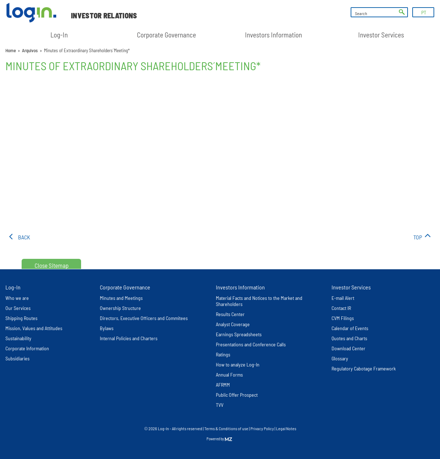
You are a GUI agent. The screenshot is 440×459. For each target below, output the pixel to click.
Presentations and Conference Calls (251, 344)
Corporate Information (27, 348)
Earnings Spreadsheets (239, 334)
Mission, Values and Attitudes (33, 328)
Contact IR (341, 308)
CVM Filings (343, 318)
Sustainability (18, 338)
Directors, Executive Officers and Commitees (144, 318)
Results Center (230, 314)
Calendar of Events (350, 328)
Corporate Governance (166, 35)
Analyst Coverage (233, 324)
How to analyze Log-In (237, 364)
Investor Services (381, 35)
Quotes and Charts (349, 338)
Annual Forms (229, 375)
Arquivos (30, 50)
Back (24, 237)
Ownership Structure (120, 308)
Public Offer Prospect (237, 395)
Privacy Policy (262, 428)
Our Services (18, 308)
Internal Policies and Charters (128, 338)
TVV (219, 405)
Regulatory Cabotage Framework (364, 368)
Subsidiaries (17, 358)
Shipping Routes (21, 318)
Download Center (348, 348)
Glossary (340, 358)
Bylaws (107, 328)
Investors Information (273, 35)
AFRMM (223, 385)
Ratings (223, 354)
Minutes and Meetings (121, 298)
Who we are (17, 298)
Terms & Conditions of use (226, 428)
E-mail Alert (343, 298)
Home (10, 50)
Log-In (59, 35)
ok (401, 12)
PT (423, 12)
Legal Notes (286, 428)
